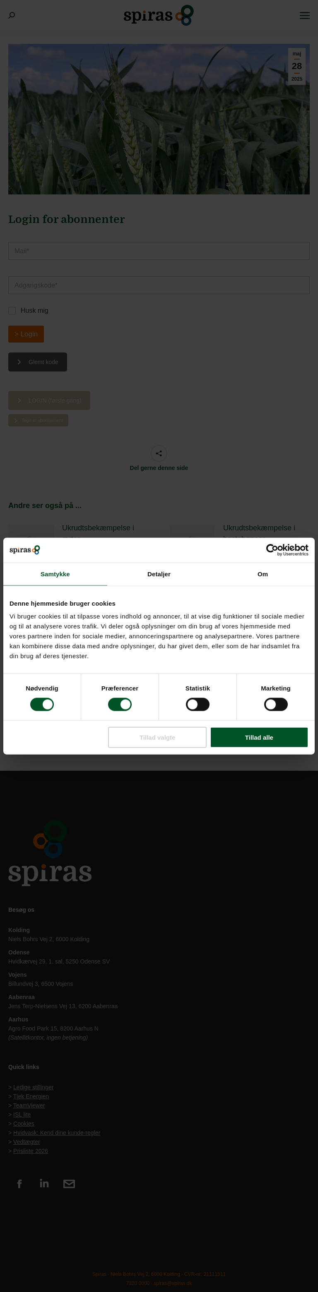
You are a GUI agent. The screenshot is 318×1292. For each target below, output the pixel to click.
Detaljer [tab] (159, 573)
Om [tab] (263, 573)
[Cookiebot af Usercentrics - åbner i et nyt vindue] (272, 550)
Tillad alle (259, 737)
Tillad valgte (157, 737)
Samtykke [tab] (55, 573)
